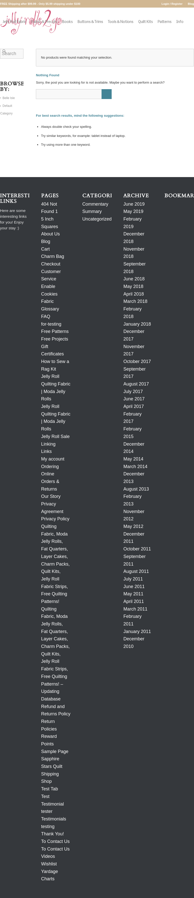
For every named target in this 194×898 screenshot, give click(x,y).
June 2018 (133, 278)
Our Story (51, 496)
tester (47, 811)
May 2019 (133, 211)
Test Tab (49, 788)
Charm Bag (52, 256)
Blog (191, 3)
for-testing (51, 324)
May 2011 (133, 593)
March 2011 (135, 609)
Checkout (50, 263)
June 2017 (133, 398)
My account (52, 459)
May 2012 (133, 526)
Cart (45, 249)
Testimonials (53, 818)
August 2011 (136, 571)
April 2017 (133, 406)
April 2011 (133, 601)
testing (48, 826)
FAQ (45, 316)
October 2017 (137, 361)
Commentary (95, 204)
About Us (50, 233)
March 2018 (135, 301)
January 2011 (137, 631)
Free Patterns (55, 331)
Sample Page (54, 751)
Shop (46, 781)
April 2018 (133, 294)
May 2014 (133, 459)
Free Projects (54, 339)
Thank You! (52, 833)
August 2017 (136, 383)
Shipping (50, 773)
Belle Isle (9, 98)
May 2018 (133, 286)
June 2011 (133, 586)
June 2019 (133, 204)
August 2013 (136, 489)
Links (46, 451)
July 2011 (133, 578)
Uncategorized (97, 219)
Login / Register (171, 3)
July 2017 (133, 391)
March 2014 (135, 466)
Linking (48, 444)
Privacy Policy (55, 518)
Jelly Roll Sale (55, 436)
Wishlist (49, 863)
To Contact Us (55, 841)
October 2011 (137, 548)
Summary (92, 211)
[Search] (4, 51)
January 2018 (137, 324)
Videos (48, 856)
